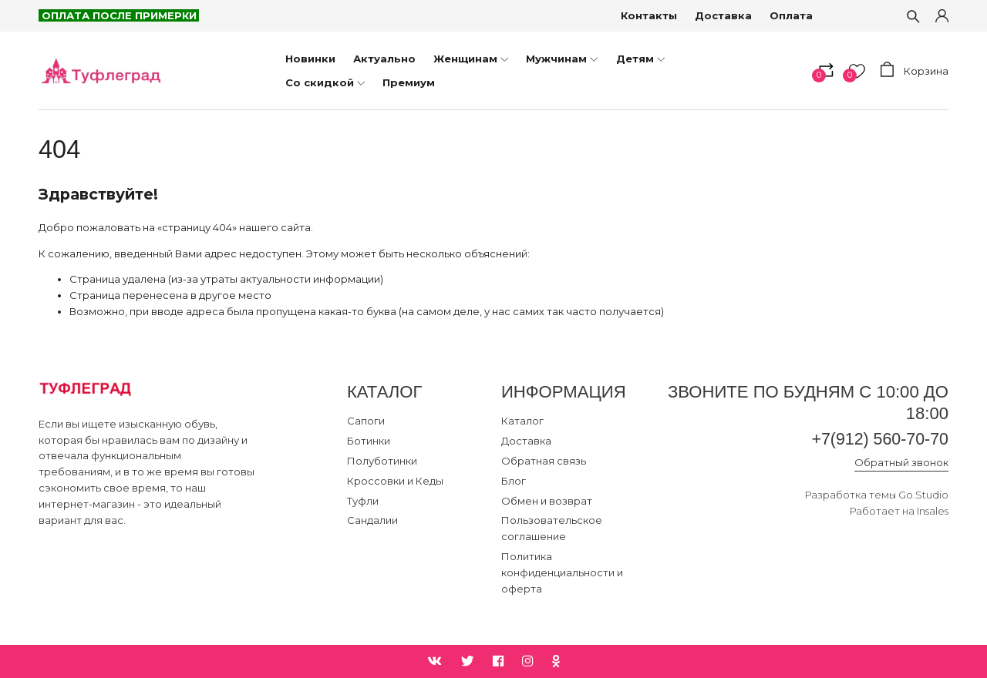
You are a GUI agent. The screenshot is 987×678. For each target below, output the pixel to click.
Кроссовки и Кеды (395, 481)
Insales (932, 511)
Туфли (363, 501)
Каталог (522, 421)
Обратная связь (543, 461)
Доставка (724, 15)
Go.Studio (923, 495)
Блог (513, 481)
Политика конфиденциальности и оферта (562, 572)
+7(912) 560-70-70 (877, 439)
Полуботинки (382, 461)
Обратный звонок (901, 463)
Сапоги (366, 421)
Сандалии (372, 520)
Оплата (792, 15)
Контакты (650, 15)
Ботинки (368, 441)
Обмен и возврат (546, 501)
